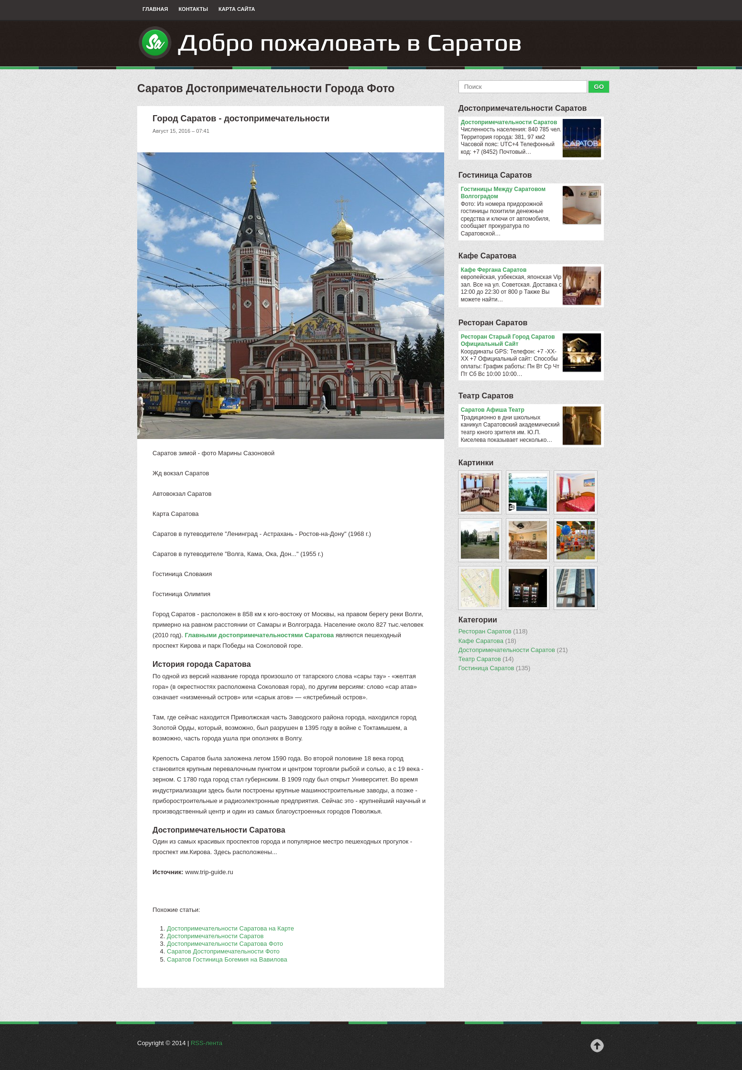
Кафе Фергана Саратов (531, 270)
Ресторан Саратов (493, 323)
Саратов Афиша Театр (531, 410)
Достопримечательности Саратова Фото (225, 943)
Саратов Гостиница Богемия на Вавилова (227, 959)
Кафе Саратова (487, 256)
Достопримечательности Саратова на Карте (230, 928)
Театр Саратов (485, 396)
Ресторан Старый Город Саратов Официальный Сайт (531, 340)
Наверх (597, 1045)
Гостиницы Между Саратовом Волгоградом (531, 193)
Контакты (193, 9)
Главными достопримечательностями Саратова (259, 635)
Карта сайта (236, 9)
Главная (155, 9)
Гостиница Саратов (495, 175)
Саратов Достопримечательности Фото (223, 951)
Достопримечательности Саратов (215, 936)
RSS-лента (206, 1043)
